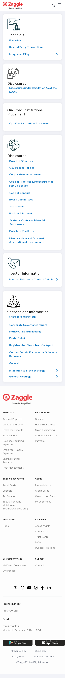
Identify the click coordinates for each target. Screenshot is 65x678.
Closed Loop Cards (45, 496)
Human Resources (45, 424)
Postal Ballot (17, 338)
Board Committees (21, 199)
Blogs (6, 525)
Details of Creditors (21, 231)
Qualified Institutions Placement (29, 123)
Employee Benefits (13, 430)
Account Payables (12, 419)
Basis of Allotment (20, 213)
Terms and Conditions (44, 656)
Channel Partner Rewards (11, 460)
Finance (39, 419)
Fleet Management (13, 467)
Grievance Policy (18, 651)
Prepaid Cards (43, 485)
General (14, 363)
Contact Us (41, 531)
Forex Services (43, 501)
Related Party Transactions (26, 46)
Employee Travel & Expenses (13, 451)
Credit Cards (42, 490)
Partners (40, 440)
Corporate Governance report (28, 324)
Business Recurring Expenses (13, 442)
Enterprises (9, 570)
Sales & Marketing (45, 430)
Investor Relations (45, 547)
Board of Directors (21, 161)
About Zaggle (42, 525)
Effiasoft (7, 490)
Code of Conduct (19, 192)
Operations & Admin (46, 435)
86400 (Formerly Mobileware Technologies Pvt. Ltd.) (15, 505)
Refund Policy (40, 651)
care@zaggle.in (11, 626)
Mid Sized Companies (14, 565)
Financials (15, 40)
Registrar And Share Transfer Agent (31, 345)
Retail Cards (9, 485)
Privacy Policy (17, 656)
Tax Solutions (10, 435)
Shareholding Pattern (22, 316)
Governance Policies (21, 167)
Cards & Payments (13, 424)
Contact (39, 565)
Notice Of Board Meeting (25, 331)
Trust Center (42, 536)
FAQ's (38, 542)
